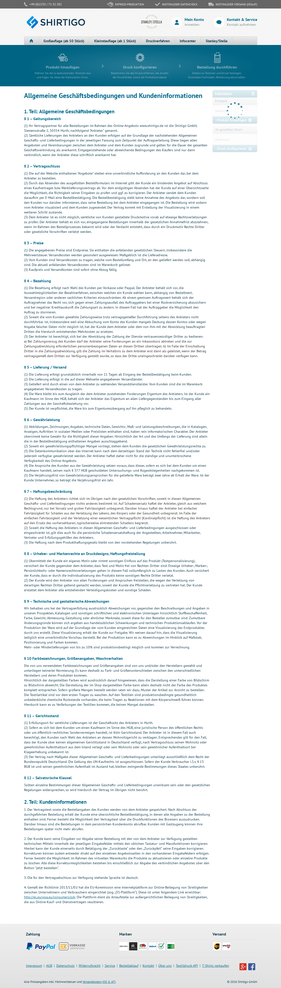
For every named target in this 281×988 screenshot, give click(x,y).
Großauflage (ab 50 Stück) (63, 41)
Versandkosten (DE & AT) (99, 982)
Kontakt (148, 965)
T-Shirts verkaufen (215, 965)
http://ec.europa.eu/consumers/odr (49, 897)
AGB (49, 965)
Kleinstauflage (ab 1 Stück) (115, 41)
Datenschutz (65, 965)
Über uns (165, 965)
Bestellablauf (128, 965)
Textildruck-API (187, 965)
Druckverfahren (158, 41)
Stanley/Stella (216, 41)
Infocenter (188, 41)
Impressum (34, 965)
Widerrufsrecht (90, 965)
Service (110, 965)
